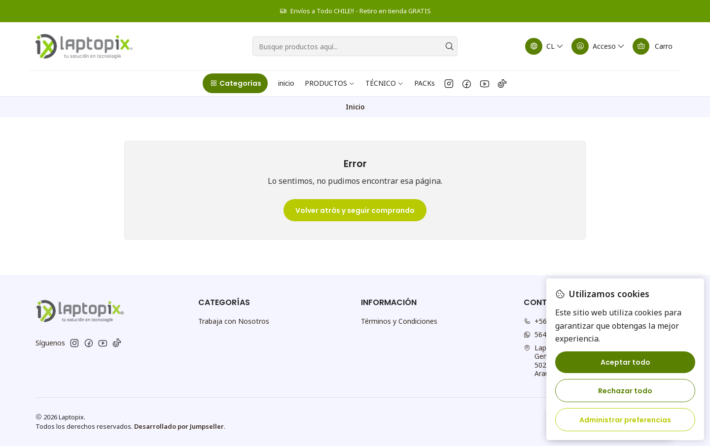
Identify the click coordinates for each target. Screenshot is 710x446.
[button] (235, 83)
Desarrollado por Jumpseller (179, 426)
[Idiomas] (545, 46)
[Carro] (652, 46)
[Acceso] (598, 46)
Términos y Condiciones (399, 321)
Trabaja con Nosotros (233, 321)
